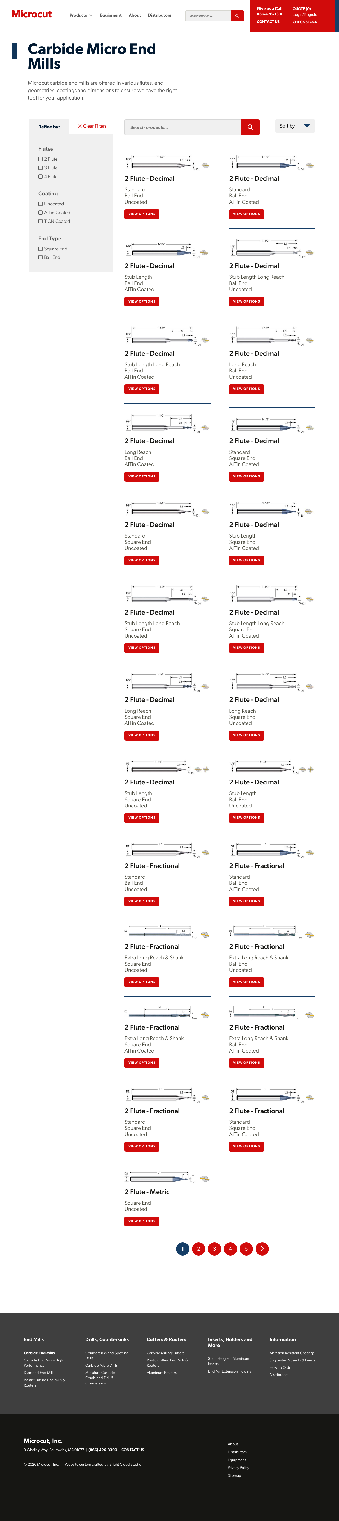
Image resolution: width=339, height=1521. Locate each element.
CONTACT (268, 22)
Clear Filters (92, 126)
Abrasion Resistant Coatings (292, 1353)
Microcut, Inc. (43, 1441)
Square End (53, 249)
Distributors (159, 15)
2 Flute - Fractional (152, 866)
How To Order (281, 1368)
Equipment (111, 15)
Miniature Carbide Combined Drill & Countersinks (100, 1378)
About (135, 15)
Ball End (49, 257)
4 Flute (47, 176)
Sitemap (234, 1476)
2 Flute (47, 159)
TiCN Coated (54, 221)
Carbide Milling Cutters (165, 1353)
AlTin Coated (54, 212)
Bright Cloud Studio (125, 1465)
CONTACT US (132, 1450)
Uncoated (51, 204)
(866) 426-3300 (102, 1450)
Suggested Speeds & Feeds (292, 1360)
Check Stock (305, 22)
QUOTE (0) (302, 9)
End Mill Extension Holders (230, 1372)
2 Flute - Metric (147, 1192)
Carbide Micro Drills (101, 1366)
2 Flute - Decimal (149, 179)
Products (81, 15)
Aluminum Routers (162, 1373)
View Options (141, 214)
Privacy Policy (238, 1468)
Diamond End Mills (39, 1373)
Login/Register (306, 14)
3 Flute (47, 168)
